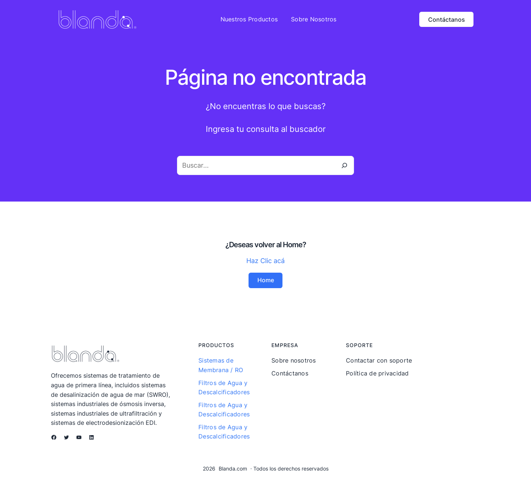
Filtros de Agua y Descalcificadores (224, 387)
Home (265, 280)
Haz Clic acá (265, 261)
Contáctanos (446, 19)
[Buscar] (344, 165)
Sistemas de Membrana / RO (220, 365)
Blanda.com (233, 468)
